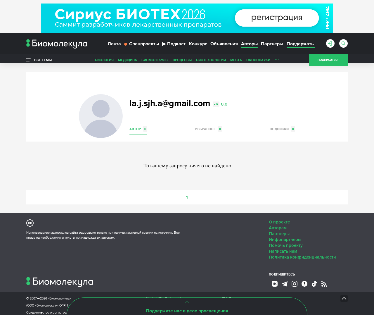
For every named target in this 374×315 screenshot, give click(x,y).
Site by (159, 294)
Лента (114, 46)
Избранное (208, 125)
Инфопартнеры (285, 235)
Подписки (282, 125)
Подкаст (174, 46)
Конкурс (198, 46)
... (277, 61)
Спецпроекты (141, 46)
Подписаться (328, 62)
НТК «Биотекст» (232, 294)
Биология (104, 62)
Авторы (249, 46)
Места (236, 62)
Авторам (278, 224)
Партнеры (272, 46)
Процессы (182, 62)
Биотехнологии (211, 62)
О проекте (279, 218)
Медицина (127, 62)
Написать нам (283, 247)
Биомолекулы (154, 62)
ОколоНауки (258, 62)
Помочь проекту (286, 241)
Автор (138, 125)
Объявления (224, 46)
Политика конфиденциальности (302, 253)
